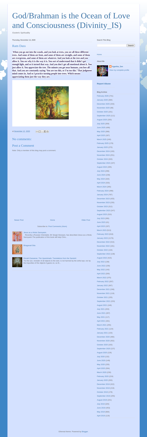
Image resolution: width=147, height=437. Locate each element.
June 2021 (101, 313)
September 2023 (103, 210)
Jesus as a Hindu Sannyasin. (35, 232)
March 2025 (101, 139)
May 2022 (101, 270)
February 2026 (103, 96)
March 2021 (101, 325)
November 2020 (103, 341)
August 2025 (102, 120)
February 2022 (103, 281)
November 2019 (103, 388)
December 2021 (103, 289)
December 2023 (103, 199)
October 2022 (102, 250)
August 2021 (102, 305)
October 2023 (102, 206)
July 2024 (101, 171)
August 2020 (102, 353)
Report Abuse (104, 83)
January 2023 (102, 238)
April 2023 (101, 226)
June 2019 (101, 408)
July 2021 (101, 309)
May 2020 (101, 364)
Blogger (85, 432)
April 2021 (101, 321)
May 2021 (101, 317)
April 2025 (101, 135)
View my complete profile (119, 70)
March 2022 (101, 278)
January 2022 (102, 285)
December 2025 (103, 104)
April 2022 (101, 274)
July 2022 (101, 262)
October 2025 (102, 112)
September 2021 (103, 301)
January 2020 (102, 380)
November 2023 (103, 202)
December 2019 (103, 384)
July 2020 (101, 357)
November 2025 (103, 108)
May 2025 (101, 131)
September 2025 (103, 116)
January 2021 (102, 333)
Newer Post (19, 220)
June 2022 (101, 266)
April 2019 (101, 416)
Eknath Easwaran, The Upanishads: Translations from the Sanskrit (50, 258)
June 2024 (101, 175)
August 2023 (102, 214)
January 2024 (102, 195)
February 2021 (103, 329)
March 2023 (101, 230)
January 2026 (102, 100)
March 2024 (101, 187)
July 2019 (101, 404)
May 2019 (101, 412)
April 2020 (101, 368)
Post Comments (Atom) (57, 226)
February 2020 (103, 376)
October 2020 (102, 345)
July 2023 (101, 218)
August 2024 (102, 167)
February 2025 (103, 143)
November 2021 (103, 293)
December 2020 (103, 337)
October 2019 (102, 392)
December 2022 (103, 242)
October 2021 (102, 297)
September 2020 (103, 349)
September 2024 (103, 163)
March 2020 (101, 372)
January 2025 (102, 147)
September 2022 (103, 254)
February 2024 (103, 191)
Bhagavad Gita (29, 245)
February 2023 (103, 234)
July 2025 (101, 124)
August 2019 (102, 400)
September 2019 (103, 396)
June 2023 (101, 222)
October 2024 (102, 159)
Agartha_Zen (117, 66)
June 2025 (101, 127)
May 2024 (101, 179)
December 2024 (103, 151)
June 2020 (101, 360)
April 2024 (101, 183)
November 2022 (103, 246)
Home (52, 220)
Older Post (86, 220)
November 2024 (103, 155)
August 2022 (102, 258)
